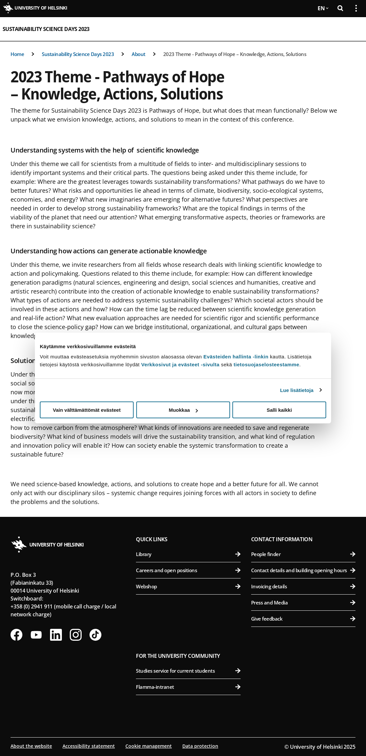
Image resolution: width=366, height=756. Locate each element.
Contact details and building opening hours (303, 570)
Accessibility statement (89, 746)
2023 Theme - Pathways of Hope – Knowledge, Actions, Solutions (234, 54)
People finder (303, 554)
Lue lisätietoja (297, 390)
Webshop (188, 586)
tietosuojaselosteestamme (267, 364)
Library (188, 554)
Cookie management (148, 746)
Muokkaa (183, 410)
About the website (31, 746)
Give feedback (303, 618)
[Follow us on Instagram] (76, 635)
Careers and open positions (188, 570)
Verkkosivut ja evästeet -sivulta (180, 364)
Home (17, 54)
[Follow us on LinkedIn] (56, 635)
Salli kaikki (279, 410)
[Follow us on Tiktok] (95, 635)
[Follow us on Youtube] (36, 635)
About (138, 54)
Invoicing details (303, 586)
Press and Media (303, 602)
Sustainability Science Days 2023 (46, 29)
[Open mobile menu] (353, 29)
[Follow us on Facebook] (16, 635)
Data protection (200, 746)
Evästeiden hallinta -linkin (236, 356)
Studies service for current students (188, 670)
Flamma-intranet (188, 687)
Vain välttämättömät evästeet (87, 410)
